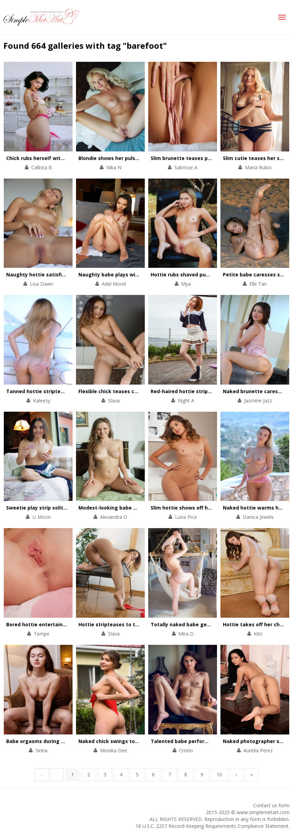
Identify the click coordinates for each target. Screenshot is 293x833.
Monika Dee (113, 750)
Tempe (42, 633)
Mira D (186, 633)
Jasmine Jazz (258, 400)
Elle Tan (258, 284)
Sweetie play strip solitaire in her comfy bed (61, 507)
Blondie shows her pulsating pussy (121, 158)
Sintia (41, 750)
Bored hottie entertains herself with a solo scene (67, 624)
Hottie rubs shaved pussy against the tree (204, 274)
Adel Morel (114, 284)
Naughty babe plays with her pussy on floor (132, 274)
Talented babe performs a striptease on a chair (210, 741)
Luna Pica (186, 517)
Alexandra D (113, 517)
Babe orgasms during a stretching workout (60, 741)
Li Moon (41, 517)
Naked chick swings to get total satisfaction (134, 741)
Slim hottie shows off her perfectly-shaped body (211, 507)
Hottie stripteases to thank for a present (130, 624)
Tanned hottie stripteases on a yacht (53, 391)
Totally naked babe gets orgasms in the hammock (214, 624)
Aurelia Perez (258, 750)
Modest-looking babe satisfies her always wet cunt (142, 507)
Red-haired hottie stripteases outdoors (200, 391)
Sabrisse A (185, 167)
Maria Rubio (258, 167)
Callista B (41, 167)
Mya (186, 284)
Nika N (113, 167)
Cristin (186, 750)
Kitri (258, 633)
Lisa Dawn (41, 284)
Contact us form (271, 805)
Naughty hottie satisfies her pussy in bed (58, 274)
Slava (114, 400)
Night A (186, 400)
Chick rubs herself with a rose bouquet (54, 158)
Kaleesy (41, 400)
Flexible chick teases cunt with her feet (127, 391)
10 (219, 774)
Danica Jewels (258, 517)
